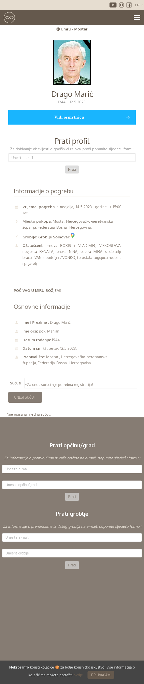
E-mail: (72, 463)
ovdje (78, 676)
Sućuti (15, 383)
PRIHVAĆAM (100, 676)
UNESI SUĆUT (25, 397)
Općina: (72, 479)
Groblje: (72, 547)
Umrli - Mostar (72, 29)
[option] (72, 478)
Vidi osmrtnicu (92, 117)
